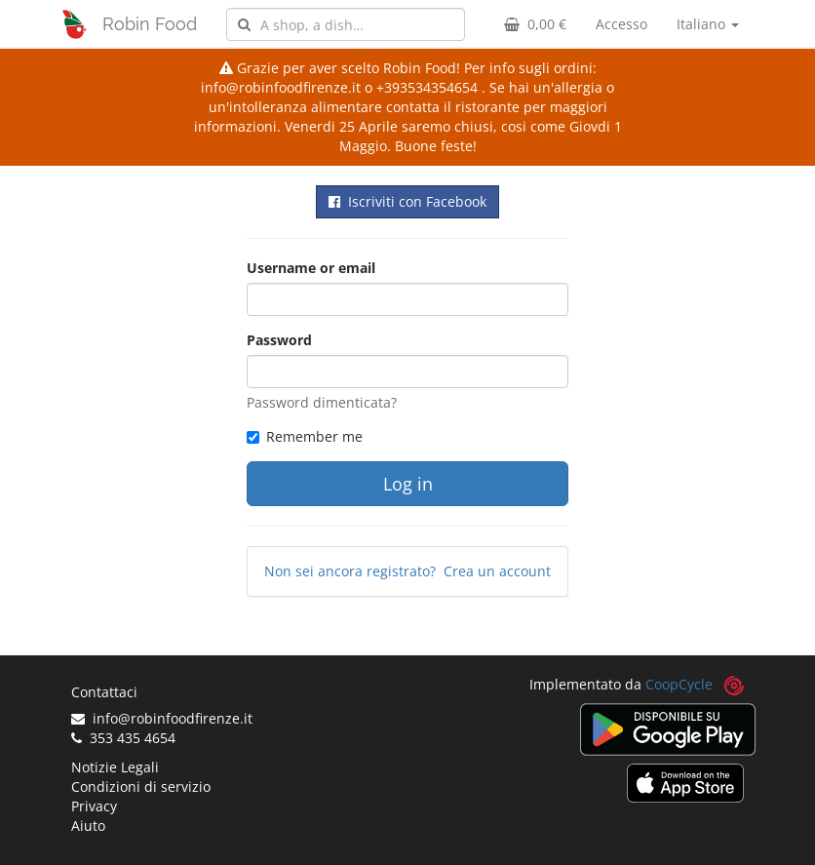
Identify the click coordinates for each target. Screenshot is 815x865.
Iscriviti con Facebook (407, 201)
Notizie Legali (115, 767)
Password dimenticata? (322, 402)
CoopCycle (679, 684)
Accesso (621, 24)
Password (279, 340)
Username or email (311, 267)
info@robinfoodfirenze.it (161, 718)
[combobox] (345, 24)
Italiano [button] (708, 24)
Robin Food (149, 24)
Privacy (94, 806)
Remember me (305, 436)
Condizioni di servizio (141, 786)
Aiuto (88, 825)
